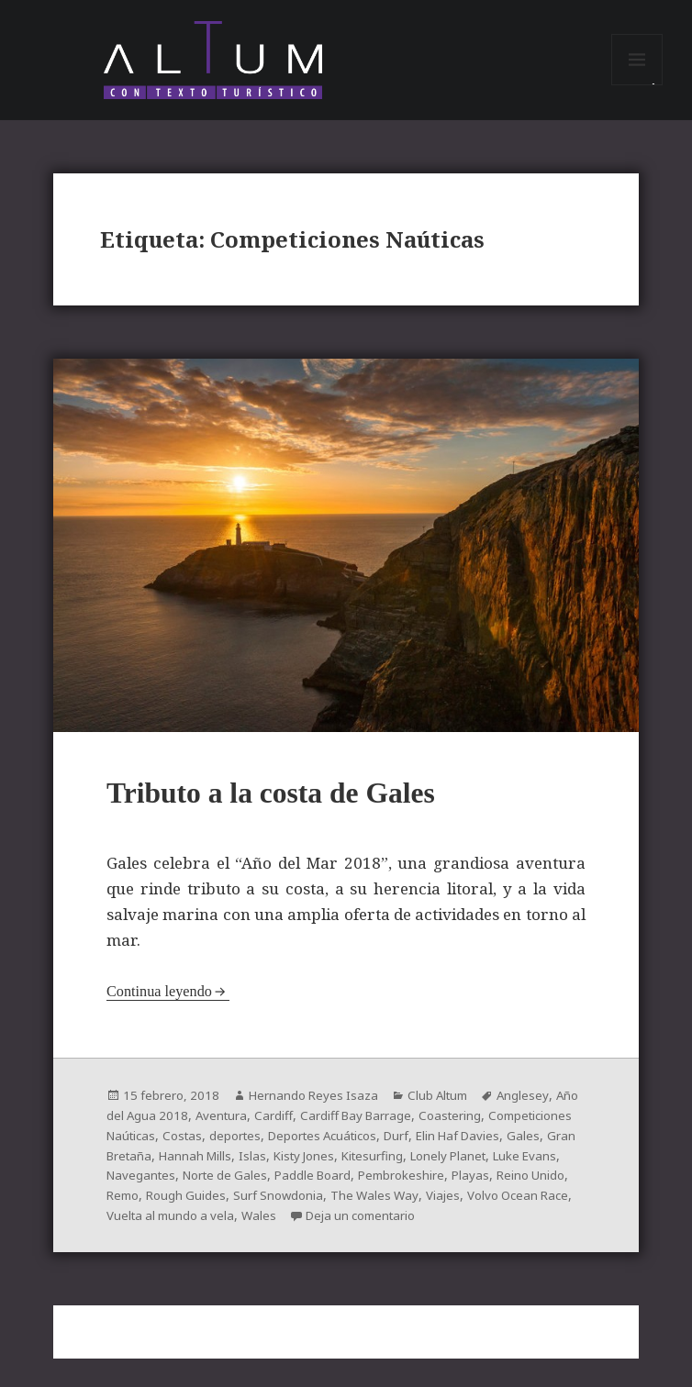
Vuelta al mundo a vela (404, 1225)
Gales (170, 1167)
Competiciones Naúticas (179, 1148)
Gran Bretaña (235, 1167)
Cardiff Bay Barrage (393, 1128)
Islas (380, 1167)
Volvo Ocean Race (274, 1225)
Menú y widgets (637, 89)
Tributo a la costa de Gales (288, 807)
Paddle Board (445, 1186)
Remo (346, 1206)
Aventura (253, 1128)
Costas (282, 1148)
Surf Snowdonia (508, 1206)
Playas (223, 1206)
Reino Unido (285, 1206)
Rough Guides (413, 1206)
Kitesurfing (506, 1167)
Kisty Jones (434, 1167)
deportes (337, 1148)
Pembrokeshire (151, 1206)
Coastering (491, 1128)
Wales (497, 1225)
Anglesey (535, 1109)
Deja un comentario (183, 1244)
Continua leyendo (161, 1006)
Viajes (195, 1225)
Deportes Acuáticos (431, 1148)
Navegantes (263, 1186)
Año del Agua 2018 (162, 1128)
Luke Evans (185, 1186)
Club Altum (447, 1109)
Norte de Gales (352, 1186)
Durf (511, 1148)
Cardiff (307, 1128)
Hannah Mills (321, 1167)
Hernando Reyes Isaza (318, 1109)
